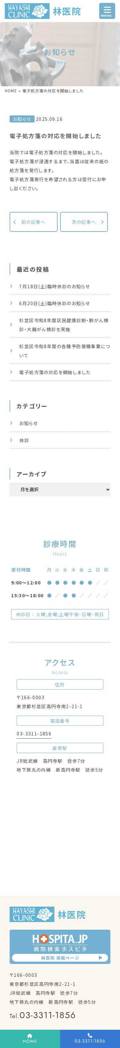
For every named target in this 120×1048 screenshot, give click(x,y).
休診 (24, 440)
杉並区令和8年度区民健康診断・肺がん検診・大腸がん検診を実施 (63, 324)
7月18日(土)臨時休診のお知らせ (54, 286)
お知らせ (28, 423)
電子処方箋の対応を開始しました (55, 372)
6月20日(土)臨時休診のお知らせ (54, 303)
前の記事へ (33, 222)
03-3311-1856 (34, 733)
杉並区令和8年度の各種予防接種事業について (64, 350)
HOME (11, 90)
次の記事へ (84, 222)
